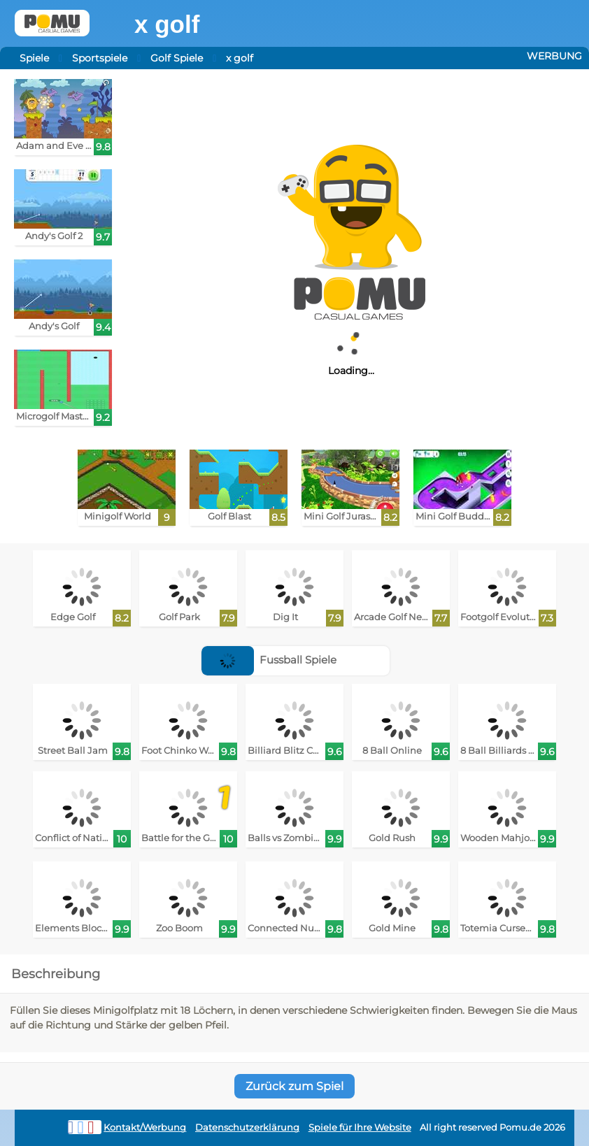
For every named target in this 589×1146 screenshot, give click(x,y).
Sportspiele (99, 58)
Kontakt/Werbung (145, 1127)
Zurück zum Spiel (294, 1086)
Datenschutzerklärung (247, 1127)
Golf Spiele (176, 58)
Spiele (34, 58)
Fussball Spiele (269, 659)
